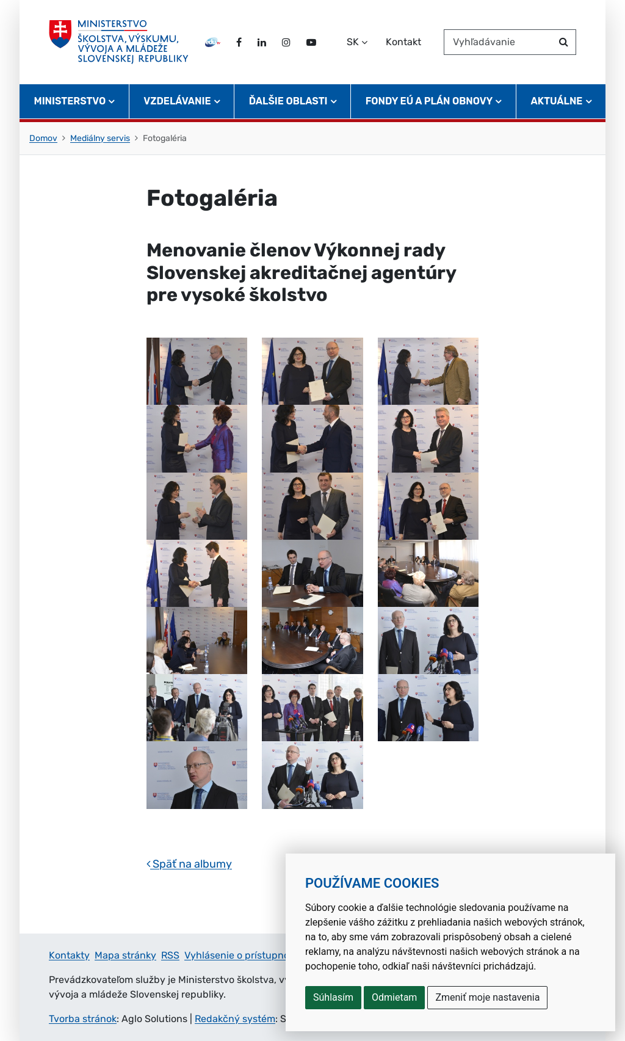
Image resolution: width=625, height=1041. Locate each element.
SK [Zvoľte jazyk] (353, 42)
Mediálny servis (100, 138)
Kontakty (69, 955)
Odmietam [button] (394, 997)
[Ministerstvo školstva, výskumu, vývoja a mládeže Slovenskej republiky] (119, 42)
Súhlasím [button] (333, 997)
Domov (43, 138)
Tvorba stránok (83, 1019)
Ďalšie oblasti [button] (288, 101)
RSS (170, 955)
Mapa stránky (125, 955)
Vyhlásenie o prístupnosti (242, 955)
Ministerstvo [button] (70, 101)
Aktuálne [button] (557, 101)
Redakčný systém (235, 1019)
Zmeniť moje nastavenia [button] (487, 997)
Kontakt (403, 42)
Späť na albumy (189, 864)
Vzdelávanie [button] (177, 101)
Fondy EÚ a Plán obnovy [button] (429, 101)
